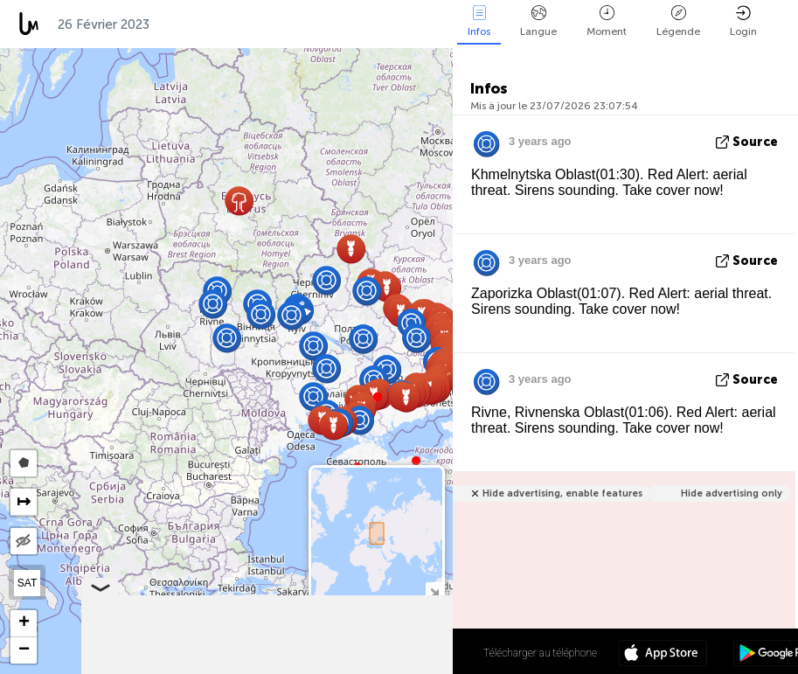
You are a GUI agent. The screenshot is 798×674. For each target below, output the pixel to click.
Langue (538, 21)
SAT (27, 583)
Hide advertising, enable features (562, 493)
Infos (479, 21)
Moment (606, 21)
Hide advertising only (731, 493)
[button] (416, 460)
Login (743, 21)
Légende (678, 21)
